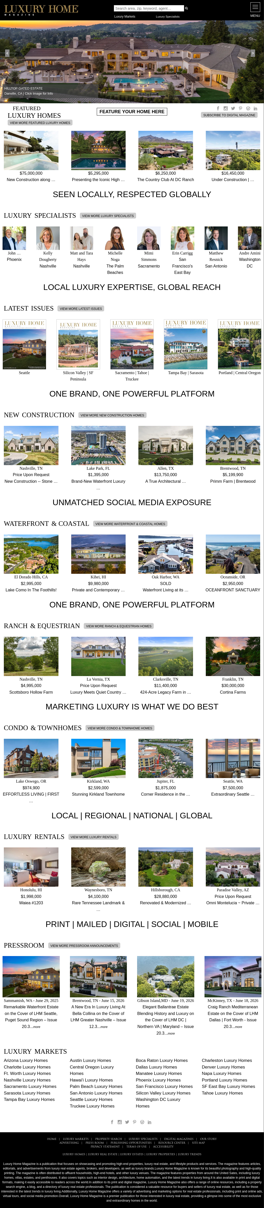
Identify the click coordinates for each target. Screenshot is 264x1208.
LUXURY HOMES (74, 1154)
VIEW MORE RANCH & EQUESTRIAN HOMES (118, 626)
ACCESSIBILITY (163, 1147)
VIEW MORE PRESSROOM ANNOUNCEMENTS (84, 946)
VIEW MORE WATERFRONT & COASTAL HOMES (130, 524)
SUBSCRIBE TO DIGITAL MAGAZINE (229, 115)
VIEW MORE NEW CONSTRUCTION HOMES (112, 415)
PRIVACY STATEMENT (105, 1147)
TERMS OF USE (136, 1147)
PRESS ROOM (95, 1143)
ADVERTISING (69, 1143)
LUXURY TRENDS (189, 1154)
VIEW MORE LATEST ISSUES (81, 309)
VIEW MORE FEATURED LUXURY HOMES (40, 123)
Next (255, 53)
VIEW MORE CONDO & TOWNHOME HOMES (120, 728)
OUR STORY (208, 1139)
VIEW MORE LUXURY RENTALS (93, 837)
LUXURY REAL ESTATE (102, 1154)
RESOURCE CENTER (171, 1143)
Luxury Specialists (168, 16)
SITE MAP (198, 1143)
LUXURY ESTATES (131, 1154)
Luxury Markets (124, 16)
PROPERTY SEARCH (108, 1139)
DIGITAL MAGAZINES (179, 1139)
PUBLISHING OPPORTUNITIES (131, 1143)
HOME (51, 1139)
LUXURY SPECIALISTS (143, 1139)
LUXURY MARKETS (76, 1139)
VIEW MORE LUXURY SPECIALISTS (108, 216)
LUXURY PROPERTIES (160, 1154)
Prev (9, 53)
